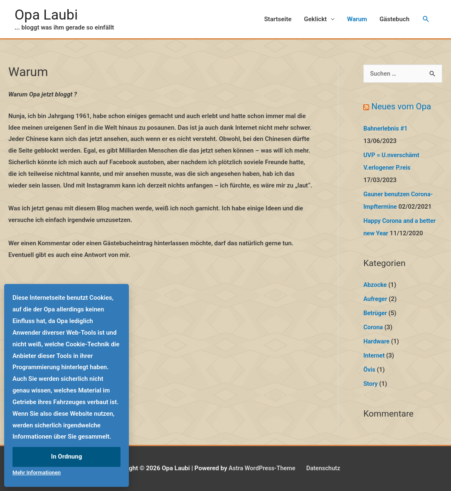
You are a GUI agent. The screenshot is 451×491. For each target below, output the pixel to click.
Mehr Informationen (36, 472)
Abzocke (375, 285)
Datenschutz (324, 468)
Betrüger (375, 313)
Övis (369, 369)
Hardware (376, 341)
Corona (373, 327)
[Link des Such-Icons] (426, 20)
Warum (357, 19)
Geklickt (315, 19)
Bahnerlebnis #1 (386, 129)
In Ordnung (66, 456)
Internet (374, 356)
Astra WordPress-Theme (261, 468)
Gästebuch (394, 19)
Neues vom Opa (402, 108)
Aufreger (375, 299)
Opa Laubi (47, 14)
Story (370, 383)
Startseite (277, 19)
